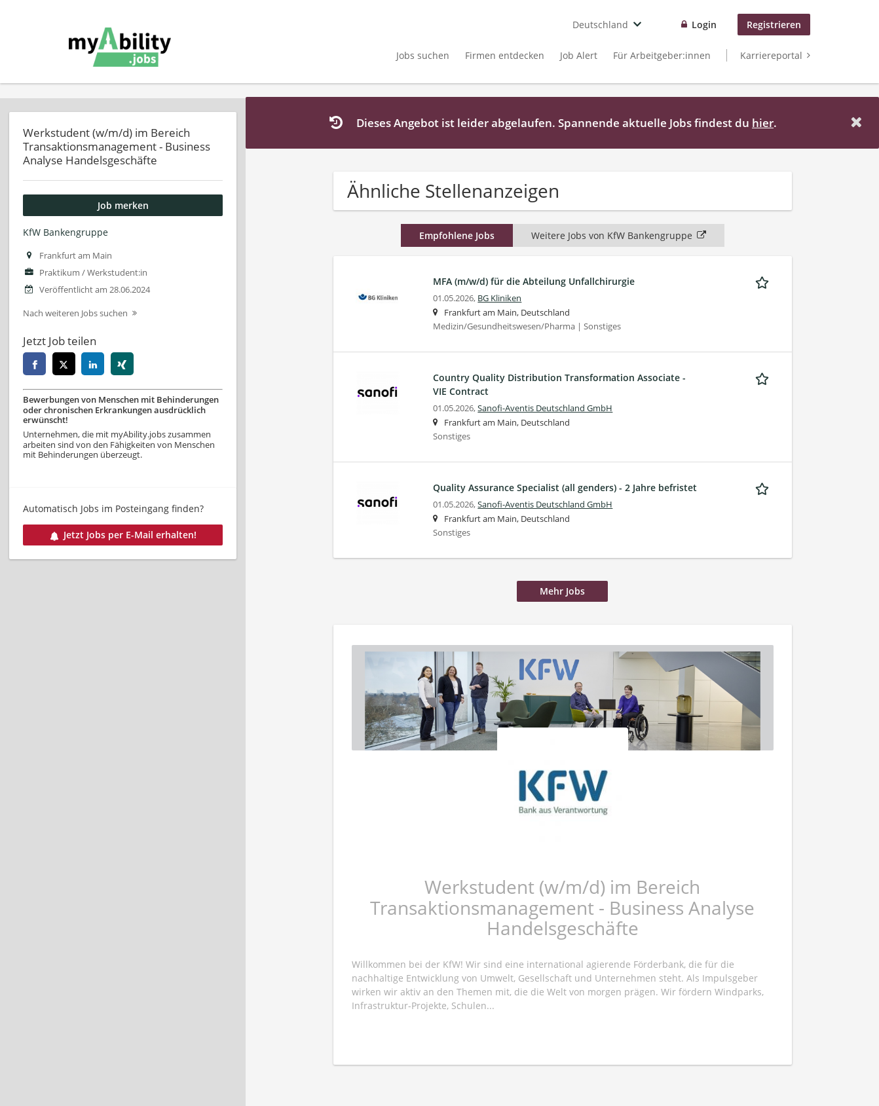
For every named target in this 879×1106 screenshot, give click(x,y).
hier (763, 122)
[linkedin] (92, 363)
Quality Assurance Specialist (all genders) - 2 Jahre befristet (565, 487)
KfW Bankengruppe (65, 232)
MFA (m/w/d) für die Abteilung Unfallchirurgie (534, 281)
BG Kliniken (499, 298)
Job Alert (578, 55)
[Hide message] (858, 122)
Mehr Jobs (562, 591)
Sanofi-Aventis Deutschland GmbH (544, 408)
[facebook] (34, 363)
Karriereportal (771, 55)
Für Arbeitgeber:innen (662, 55)
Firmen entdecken (504, 55)
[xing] (122, 363)
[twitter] (63, 363)
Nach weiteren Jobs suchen (75, 313)
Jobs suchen (422, 55)
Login (704, 24)
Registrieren (774, 24)
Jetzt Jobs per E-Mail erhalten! (123, 534)
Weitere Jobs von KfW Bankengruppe (618, 235)
